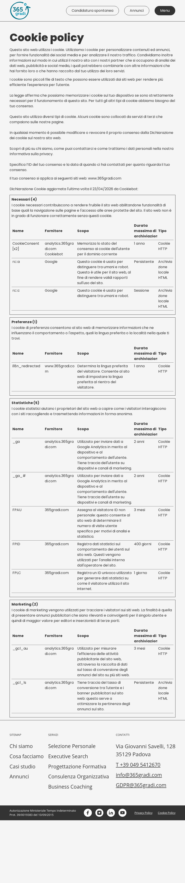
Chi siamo (22, 746)
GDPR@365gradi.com (36, 849)
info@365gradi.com (34, 838)
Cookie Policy (166, 875)
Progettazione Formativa (137, 767)
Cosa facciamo (27, 756)
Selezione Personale (132, 746)
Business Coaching (130, 788)
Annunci (137, 10)
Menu (165, 10)
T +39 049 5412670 (33, 827)
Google (51, 261)
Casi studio (23, 767)
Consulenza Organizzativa (139, 778)
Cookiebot (128, 188)
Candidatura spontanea (92, 10)
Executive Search (128, 756)
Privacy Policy (143, 875)
